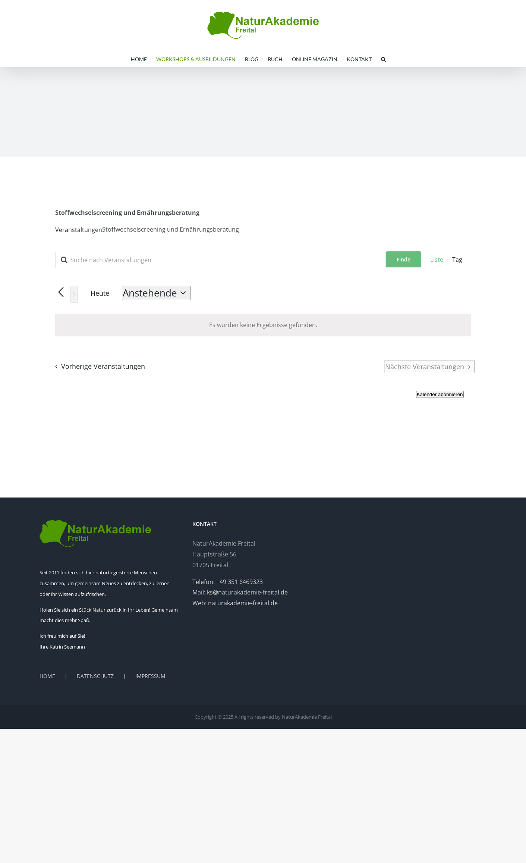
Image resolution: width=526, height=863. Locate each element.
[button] (383, 59)
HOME (47, 676)
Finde (403, 259)
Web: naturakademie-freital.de (235, 603)
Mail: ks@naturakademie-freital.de (240, 592)
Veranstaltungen (78, 230)
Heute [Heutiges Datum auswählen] (100, 293)
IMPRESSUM (150, 676)
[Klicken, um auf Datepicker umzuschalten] (156, 293)
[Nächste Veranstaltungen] (74, 294)
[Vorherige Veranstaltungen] (98, 366)
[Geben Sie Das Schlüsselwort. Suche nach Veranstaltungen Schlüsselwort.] (220, 260)
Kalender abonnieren (440, 394)
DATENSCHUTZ (95, 676)
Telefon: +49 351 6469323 (227, 582)
